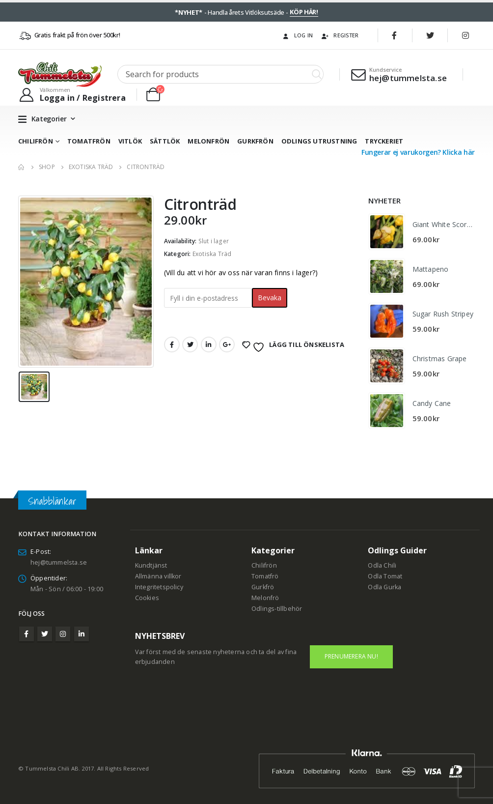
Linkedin (81, 634)
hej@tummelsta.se (58, 562)
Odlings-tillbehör (276, 608)
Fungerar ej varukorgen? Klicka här (418, 152)
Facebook (172, 344)
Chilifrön (35, 141)
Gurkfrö (262, 587)
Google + (227, 344)
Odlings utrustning (319, 141)
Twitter (190, 344)
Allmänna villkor (158, 576)
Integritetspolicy (159, 587)
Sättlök (165, 141)
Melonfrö (265, 598)
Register (339, 35)
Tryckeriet (384, 141)
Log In (297, 35)
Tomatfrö (265, 576)
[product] (386, 231)
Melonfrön (208, 141)
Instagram (62, 634)
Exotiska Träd (212, 254)
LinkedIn (209, 344)
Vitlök (130, 141)
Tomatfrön (88, 141)
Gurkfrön (255, 141)
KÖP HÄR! (304, 11)
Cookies (147, 598)
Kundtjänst (151, 565)
